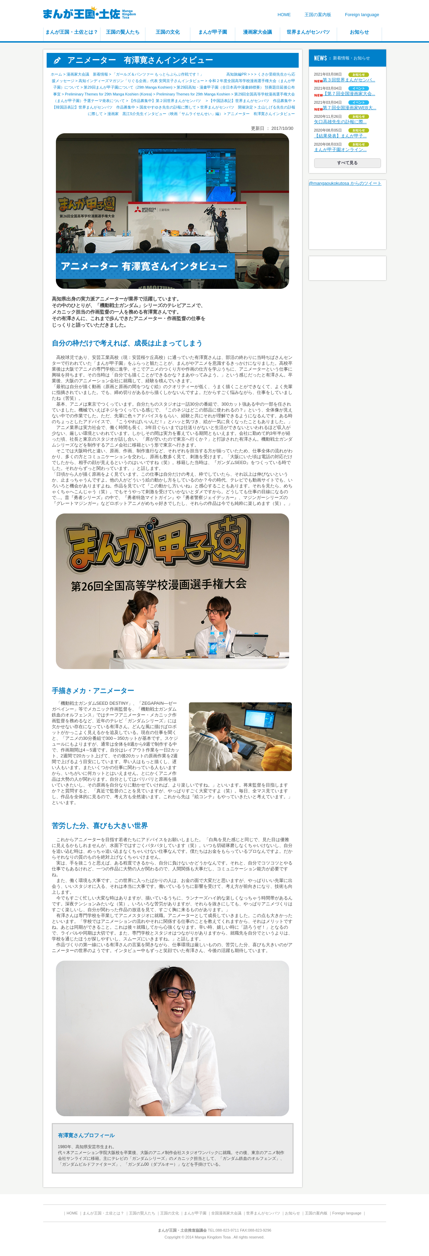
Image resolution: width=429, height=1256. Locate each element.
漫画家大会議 (257, 32)
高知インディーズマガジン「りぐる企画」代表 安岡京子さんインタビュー (141, 81)
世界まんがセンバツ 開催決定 (226, 107)
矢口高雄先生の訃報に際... (340, 121)
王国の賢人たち (123, 32)
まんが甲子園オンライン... (340, 149)
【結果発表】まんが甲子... (340, 135)
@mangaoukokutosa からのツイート (345, 183)
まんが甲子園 (212, 32)
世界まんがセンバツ (308, 32)
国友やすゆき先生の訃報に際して (168, 107)
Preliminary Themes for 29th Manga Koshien (193, 94)
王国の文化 (168, 32)
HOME (283, 14)
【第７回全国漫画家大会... (349, 93)
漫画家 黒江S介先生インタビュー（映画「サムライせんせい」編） (165, 114)
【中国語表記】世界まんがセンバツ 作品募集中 (250, 101)
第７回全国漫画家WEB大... (350, 107)
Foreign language (362, 14)
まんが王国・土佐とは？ (71, 32)
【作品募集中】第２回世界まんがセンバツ (167, 101)
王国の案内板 (318, 14)
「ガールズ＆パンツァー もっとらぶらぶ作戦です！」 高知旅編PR (179, 74)
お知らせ (359, 32)
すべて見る (347, 163)
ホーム (56, 74)
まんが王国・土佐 (94, 13)
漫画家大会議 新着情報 (87, 74)
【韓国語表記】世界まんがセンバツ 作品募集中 (93, 107)
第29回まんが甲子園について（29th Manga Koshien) (128, 87)
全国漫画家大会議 (226, 1213)
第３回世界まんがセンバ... (349, 79)
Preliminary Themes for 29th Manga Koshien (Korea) (108, 94)
